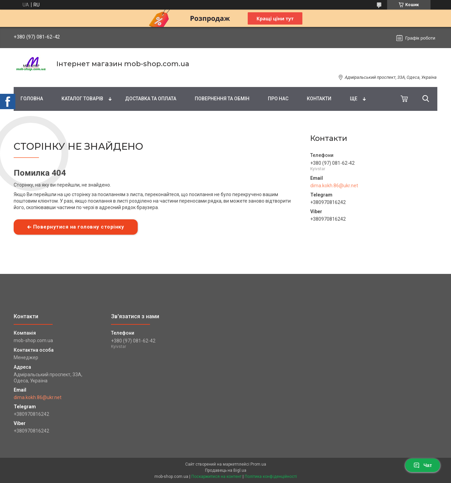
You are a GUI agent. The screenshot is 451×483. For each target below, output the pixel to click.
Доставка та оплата (150, 98)
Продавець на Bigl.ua (225, 470)
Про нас (278, 98)
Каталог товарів (82, 98)
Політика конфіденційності (271, 476)
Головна (31, 98)
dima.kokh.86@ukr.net (334, 185)
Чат (422, 465)
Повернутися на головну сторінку (78, 227)
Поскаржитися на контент (216, 476)
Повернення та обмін (222, 98)
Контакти (319, 98)
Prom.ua (258, 464)
